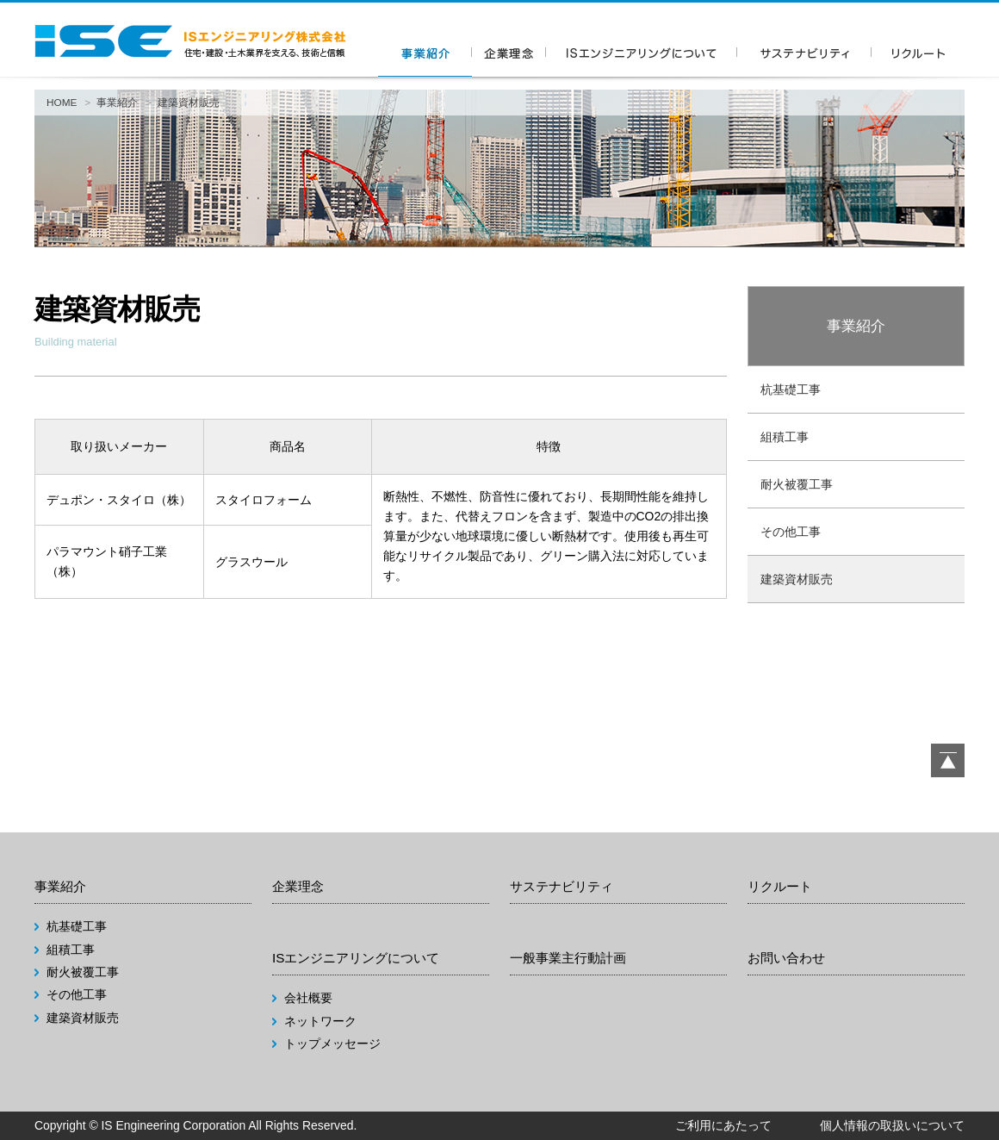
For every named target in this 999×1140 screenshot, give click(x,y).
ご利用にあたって (723, 1125)
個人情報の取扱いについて (892, 1125)
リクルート (780, 886)
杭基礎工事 (790, 389)
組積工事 (784, 437)
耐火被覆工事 (796, 484)
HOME (62, 103)
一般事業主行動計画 (568, 957)
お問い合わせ (786, 957)
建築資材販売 (796, 579)
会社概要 (308, 998)
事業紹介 (117, 103)
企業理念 (298, 886)
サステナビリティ (561, 886)
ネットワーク (320, 1021)
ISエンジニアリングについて (355, 957)
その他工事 (790, 532)
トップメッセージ (332, 1043)
